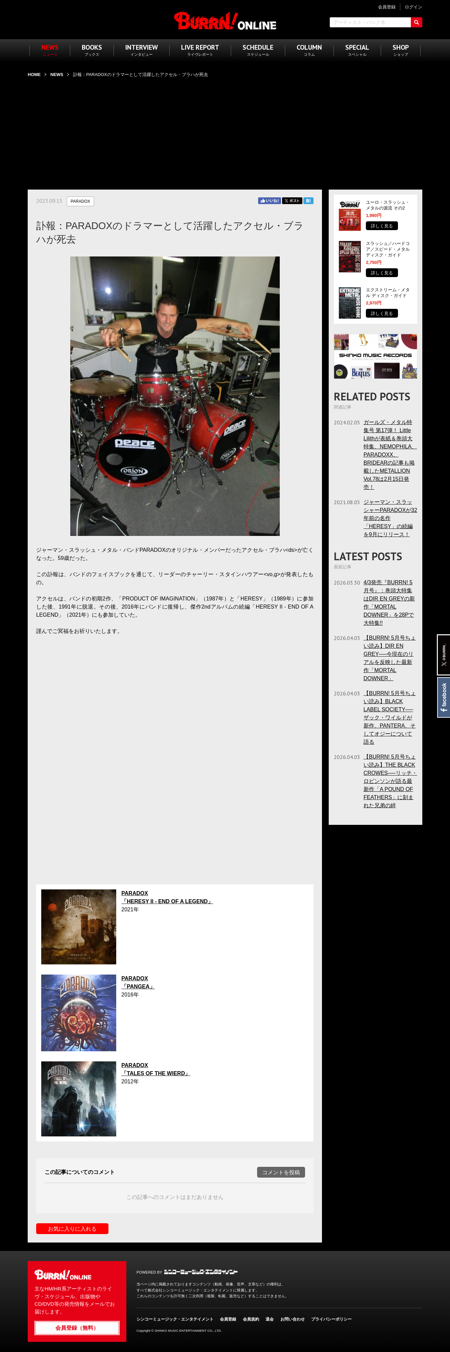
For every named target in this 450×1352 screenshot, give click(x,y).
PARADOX (80, 201)
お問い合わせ (292, 1319)
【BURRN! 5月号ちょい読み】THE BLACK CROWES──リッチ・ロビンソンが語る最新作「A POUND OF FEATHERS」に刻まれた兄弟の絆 (390, 781)
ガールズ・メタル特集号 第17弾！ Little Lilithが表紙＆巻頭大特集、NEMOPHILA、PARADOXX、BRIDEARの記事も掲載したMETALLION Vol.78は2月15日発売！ (390, 454)
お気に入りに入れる (72, 1229)
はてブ (308, 200)
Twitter (292, 200)
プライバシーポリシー (331, 1319)
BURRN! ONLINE (225, 20)
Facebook (443, 697)
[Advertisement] (225, 129)
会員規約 (251, 1319)
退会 (270, 1319)
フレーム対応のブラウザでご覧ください (175, 758)
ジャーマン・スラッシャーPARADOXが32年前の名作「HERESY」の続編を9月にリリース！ (390, 518)
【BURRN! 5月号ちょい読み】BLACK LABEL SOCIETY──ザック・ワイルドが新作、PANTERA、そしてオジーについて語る (390, 717)
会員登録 (228, 1319)
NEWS (56, 74)
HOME (34, 74)
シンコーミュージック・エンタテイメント (201, 1272)
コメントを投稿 (281, 1172)
